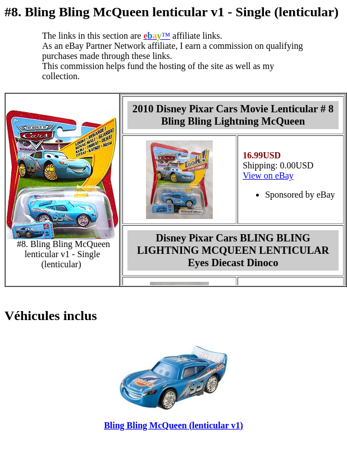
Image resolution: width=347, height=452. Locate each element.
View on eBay (268, 175)
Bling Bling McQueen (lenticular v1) (173, 425)
